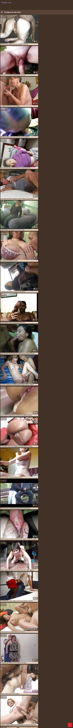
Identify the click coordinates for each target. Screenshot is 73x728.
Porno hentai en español (59, 712)
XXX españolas (21, 721)
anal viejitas (15, 690)
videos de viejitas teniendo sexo (23, 696)
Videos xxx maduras (41, 704)
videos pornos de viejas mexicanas (27, 697)
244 (44, 603)
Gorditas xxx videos (7, 713)
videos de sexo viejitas (23, 695)
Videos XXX (59, 722)
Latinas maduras (54, 718)
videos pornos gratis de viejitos (48, 697)
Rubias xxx (67, 722)
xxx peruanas (29, 704)
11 (39, 603)
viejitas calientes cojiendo (8, 699)
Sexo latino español (26, 722)
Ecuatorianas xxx (65, 704)
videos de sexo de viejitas (8, 695)
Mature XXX (23, 724)
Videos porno (65, 718)
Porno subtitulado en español (17, 716)
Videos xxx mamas (7, 709)
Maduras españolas (65, 709)
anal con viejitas (6, 690)
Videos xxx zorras (7, 706)
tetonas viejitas (46, 693)
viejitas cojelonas (23, 699)
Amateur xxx (28, 635)
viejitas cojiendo (35, 699)
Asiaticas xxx (18, 715)
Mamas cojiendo (39, 722)
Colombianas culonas (35, 707)
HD (24, 619)
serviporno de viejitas (48, 692)
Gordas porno (43, 718)
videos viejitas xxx (64, 697)
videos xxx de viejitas (21, 698)
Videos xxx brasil (12, 712)
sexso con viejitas (35, 693)
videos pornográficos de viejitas (56, 696)
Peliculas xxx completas (36, 716)
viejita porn (55, 698)
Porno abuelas (39, 706)
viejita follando (45, 698)
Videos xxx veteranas (63, 716)
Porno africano (6, 710)
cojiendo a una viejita (53, 690)
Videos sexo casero (63, 719)
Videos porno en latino (38, 725)
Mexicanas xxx (54, 704)
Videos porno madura (35, 721)
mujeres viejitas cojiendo (19, 692)
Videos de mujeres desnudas (55, 710)
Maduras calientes (27, 706)
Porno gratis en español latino (52, 713)
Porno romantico (6, 718)
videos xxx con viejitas (7, 698)
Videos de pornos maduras (42, 712)
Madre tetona (25, 725)
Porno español (48, 721)
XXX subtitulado (35, 713)
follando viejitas (6, 692)
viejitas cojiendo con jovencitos (50, 699)
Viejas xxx (17, 706)
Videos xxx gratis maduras (48, 724)
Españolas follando (25, 712)
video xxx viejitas (46, 694)
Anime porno (15, 722)
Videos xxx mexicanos (20, 718)
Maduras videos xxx (34, 719)
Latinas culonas (50, 716)
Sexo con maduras (17, 704)
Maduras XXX (33, 718)
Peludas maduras (7, 721)
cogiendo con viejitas (39, 690)
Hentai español (32, 724)
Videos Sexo (50, 722)
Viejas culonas (6, 704)
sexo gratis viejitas (12, 693)
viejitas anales (64, 698)
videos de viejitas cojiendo (55, 695)
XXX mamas (66, 713)
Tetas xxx (53, 719)
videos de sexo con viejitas (60, 694)
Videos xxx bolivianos (20, 707)
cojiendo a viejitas (11, 691)
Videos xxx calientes (8, 719)
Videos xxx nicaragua (50, 709)
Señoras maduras (7, 715)
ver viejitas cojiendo (7, 694)
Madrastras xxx (6, 725)
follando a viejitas (61, 691)
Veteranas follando (18, 710)
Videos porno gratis (64, 724)
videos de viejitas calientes (38, 695)
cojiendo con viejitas (24, 691)
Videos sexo (16, 725)
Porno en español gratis (10, 724)
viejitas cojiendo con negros (17, 700)
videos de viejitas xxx (40, 696)
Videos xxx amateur (22, 713)
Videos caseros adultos (60, 707)
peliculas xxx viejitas (35, 692)
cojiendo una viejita (37, 691)
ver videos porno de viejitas (61, 693)
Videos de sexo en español (46, 715)
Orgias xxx (45, 719)
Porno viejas (64, 706)
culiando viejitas (50, 691)
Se (14, 721)
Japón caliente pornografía (32, 661)
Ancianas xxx (29, 710)
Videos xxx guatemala (52, 706)
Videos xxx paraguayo (61, 721)
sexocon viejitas (24, 693)
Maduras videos (39, 710)
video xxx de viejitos (34, 694)
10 (37, 603)
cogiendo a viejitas (26, 690)
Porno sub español (29, 715)
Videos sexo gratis (20, 709)
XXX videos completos (34, 709)
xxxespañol (48, 707)
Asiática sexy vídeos (59, 652)
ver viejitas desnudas (20, 694)
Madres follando (6, 707)
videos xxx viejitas (34, 698)
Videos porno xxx (21, 719)
